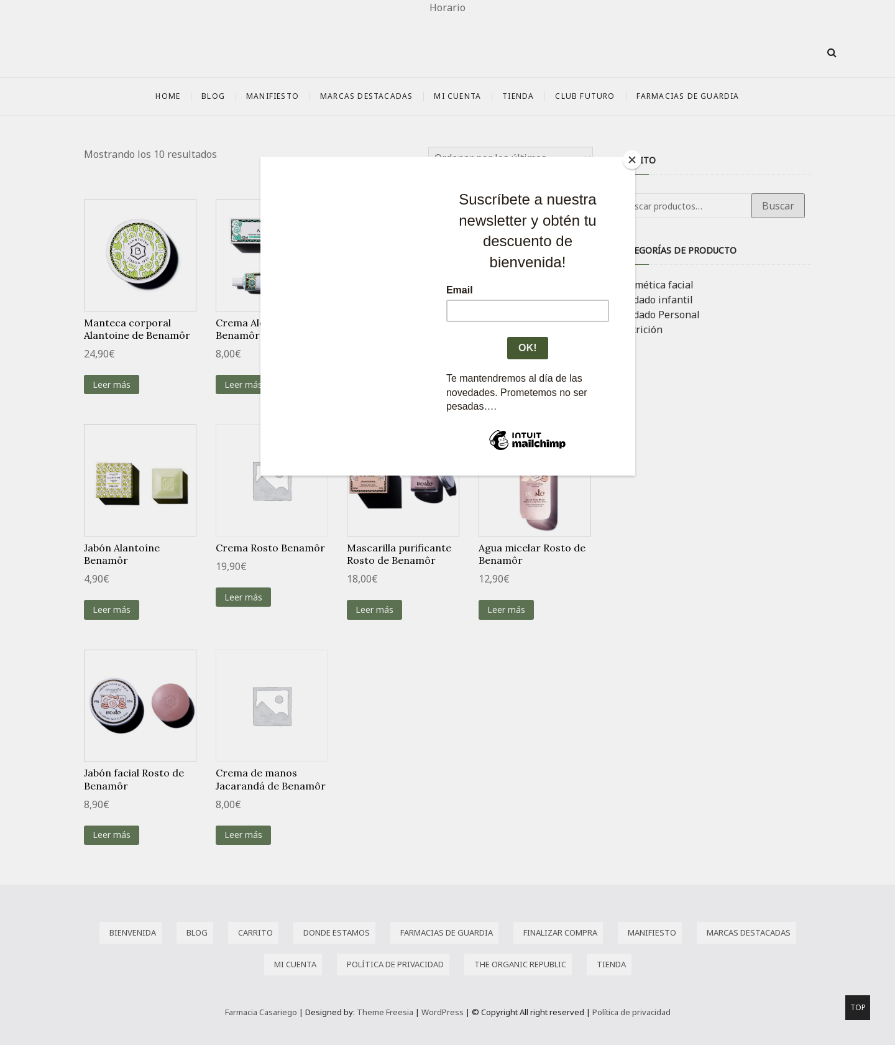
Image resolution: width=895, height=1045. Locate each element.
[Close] (632, 159)
